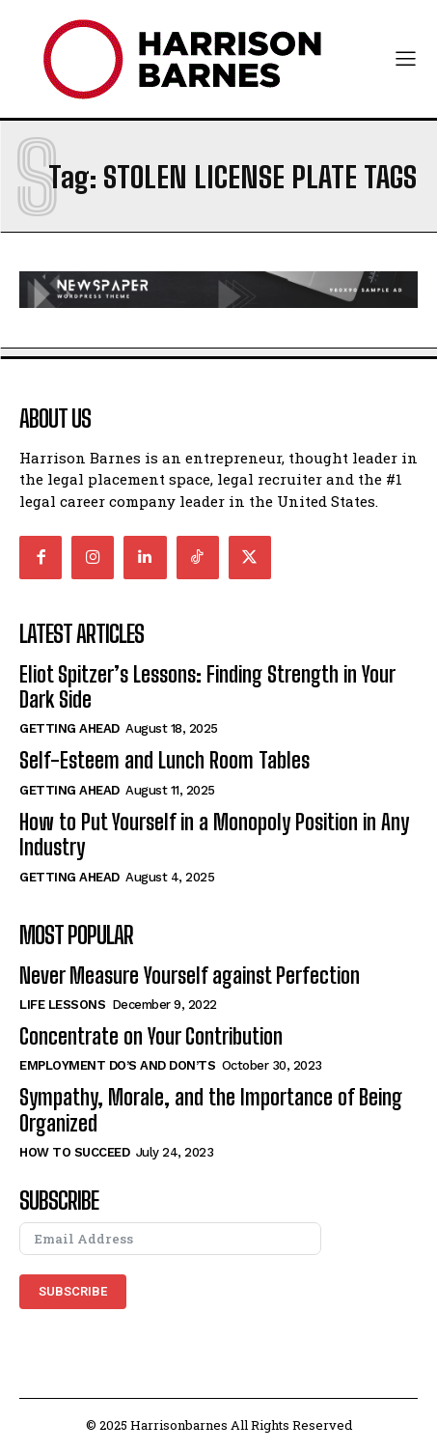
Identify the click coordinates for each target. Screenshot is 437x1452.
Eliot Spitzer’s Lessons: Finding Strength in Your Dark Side (207, 686)
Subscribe (73, 1291)
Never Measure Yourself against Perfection (189, 976)
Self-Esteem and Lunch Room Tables (164, 760)
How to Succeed (74, 1152)
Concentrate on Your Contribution (151, 1036)
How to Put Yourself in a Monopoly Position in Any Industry (214, 834)
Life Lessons (62, 1004)
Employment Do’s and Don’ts (117, 1065)
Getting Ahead (69, 728)
